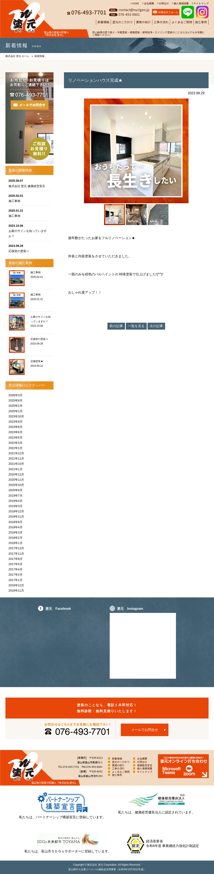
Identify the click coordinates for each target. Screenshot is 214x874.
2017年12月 (16, 548)
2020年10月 (16, 485)
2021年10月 (16, 463)
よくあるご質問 (182, 22)
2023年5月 (16, 437)
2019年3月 (16, 506)
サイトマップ (201, 3)
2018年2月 (16, 537)
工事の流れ (161, 22)
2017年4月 (16, 569)
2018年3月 (16, 532)
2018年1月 (16, 543)
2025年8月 (16, 400)
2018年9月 (16, 522)
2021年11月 (16, 458)
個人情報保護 (181, 3)
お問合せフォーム (168, 12)
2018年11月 (16, 516)
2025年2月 (16, 405)
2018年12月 (16, 511)
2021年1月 (16, 469)
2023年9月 (16, 421)
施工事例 (201, 22)
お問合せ (164, 3)
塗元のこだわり (122, 22)
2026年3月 (16, 395)
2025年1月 (16, 411)
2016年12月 (16, 585)
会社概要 (149, 3)
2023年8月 (16, 427)
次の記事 (156, 326)
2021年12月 (16, 453)
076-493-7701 (88, 12)
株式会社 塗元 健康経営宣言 (27, 186)
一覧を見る (136, 326)
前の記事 (116, 326)
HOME (135, 3)
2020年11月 (16, 479)
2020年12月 (16, 474)
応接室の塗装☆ (19, 251)
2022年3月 (16, 442)
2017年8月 (16, 559)
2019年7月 (16, 495)
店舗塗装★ (37, 361)
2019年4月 (16, 500)
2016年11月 (16, 590)
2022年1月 (16, 448)
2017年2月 (16, 574)
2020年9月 (16, 490)
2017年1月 (16, 580)
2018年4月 (16, 527)
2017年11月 (16, 553)
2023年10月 (16, 416)
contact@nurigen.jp (133, 9)
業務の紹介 (143, 22)
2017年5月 (16, 564)
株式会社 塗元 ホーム (17, 56)
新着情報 (103, 22)
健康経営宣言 (144, 765)
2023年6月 (16, 432)
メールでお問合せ (144, 730)
